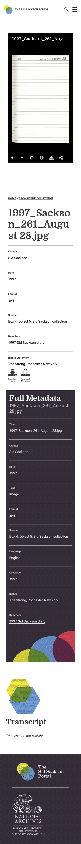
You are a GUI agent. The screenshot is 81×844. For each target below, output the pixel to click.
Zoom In (12, 158)
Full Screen (12, 166)
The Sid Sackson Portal (32, 9)
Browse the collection (36, 198)
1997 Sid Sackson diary (26, 342)
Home (12, 198)
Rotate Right (32, 158)
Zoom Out (22, 158)
